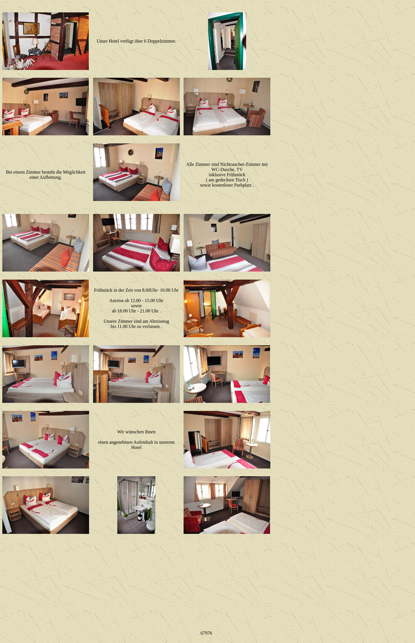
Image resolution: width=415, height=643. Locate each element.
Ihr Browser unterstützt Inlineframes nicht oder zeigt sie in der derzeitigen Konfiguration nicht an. (207, 633)
